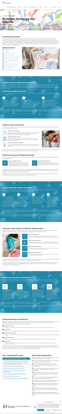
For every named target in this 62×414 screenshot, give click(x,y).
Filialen (45, 7)
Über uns (19, 7)
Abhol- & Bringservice (33, 7)
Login (59, 7)
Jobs (50, 7)
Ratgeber (54, 7)
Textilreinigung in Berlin (11, 7)
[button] (60, 401)
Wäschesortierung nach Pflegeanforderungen (12, 56)
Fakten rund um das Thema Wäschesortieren (12, 69)
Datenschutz (49, 412)
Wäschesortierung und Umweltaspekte (11, 64)
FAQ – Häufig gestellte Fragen (9, 67)
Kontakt (40, 7)
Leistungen (25, 7)
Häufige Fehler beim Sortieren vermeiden (11, 58)
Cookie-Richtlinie (45, 412)
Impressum (53, 412)
